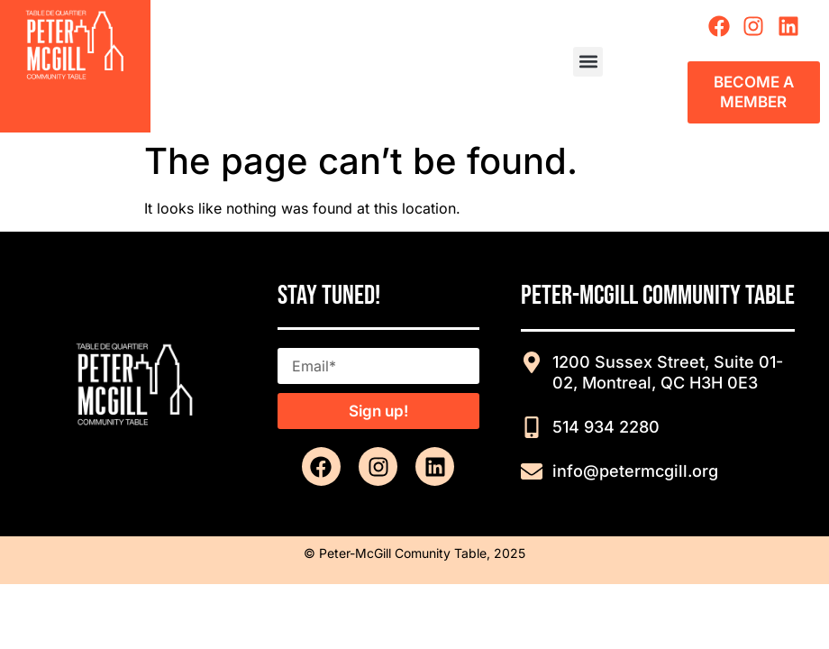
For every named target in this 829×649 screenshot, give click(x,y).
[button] (588, 62)
